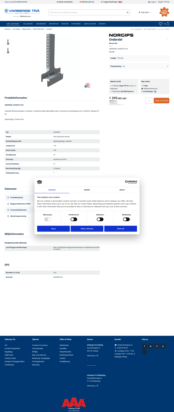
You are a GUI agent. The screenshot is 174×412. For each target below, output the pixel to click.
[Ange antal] (149, 101)
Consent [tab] (52, 190)
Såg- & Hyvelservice (39, 355)
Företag (166, 2)
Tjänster (65, 24)
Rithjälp (35, 352)
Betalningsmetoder (66, 355)
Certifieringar (9, 365)
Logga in (153, 2)
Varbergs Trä (10, 339)
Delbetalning (64, 345)
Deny (53, 229)
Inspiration (54, 24)
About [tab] (122, 190)
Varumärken (41, 24)
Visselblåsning (65, 361)
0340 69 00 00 (22, 2)
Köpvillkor (63, 348)
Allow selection (87, 229)
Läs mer (111, 51)
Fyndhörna (76, 24)
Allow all (120, 229)
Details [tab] (87, 190)
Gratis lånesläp (37, 348)
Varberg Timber (10, 358)
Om (6, 345)
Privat (160, 2)
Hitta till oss (91, 356)
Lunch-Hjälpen (89, 24)
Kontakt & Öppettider (12, 348)
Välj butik (145, 12)
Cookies (62, 358)
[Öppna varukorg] (166, 24)
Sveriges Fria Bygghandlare (14, 361)
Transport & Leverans (40, 345)
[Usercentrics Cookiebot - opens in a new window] (127, 182)
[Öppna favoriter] (160, 24)
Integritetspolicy (65, 352)
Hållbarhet (28, 24)
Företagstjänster (38, 361)
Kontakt (102, 24)
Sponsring (35, 365)
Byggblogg (8, 352)
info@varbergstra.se (124, 345)
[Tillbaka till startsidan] (22, 11)
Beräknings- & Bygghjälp (41, 358)
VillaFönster (9, 355)
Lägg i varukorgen (161, 100)
